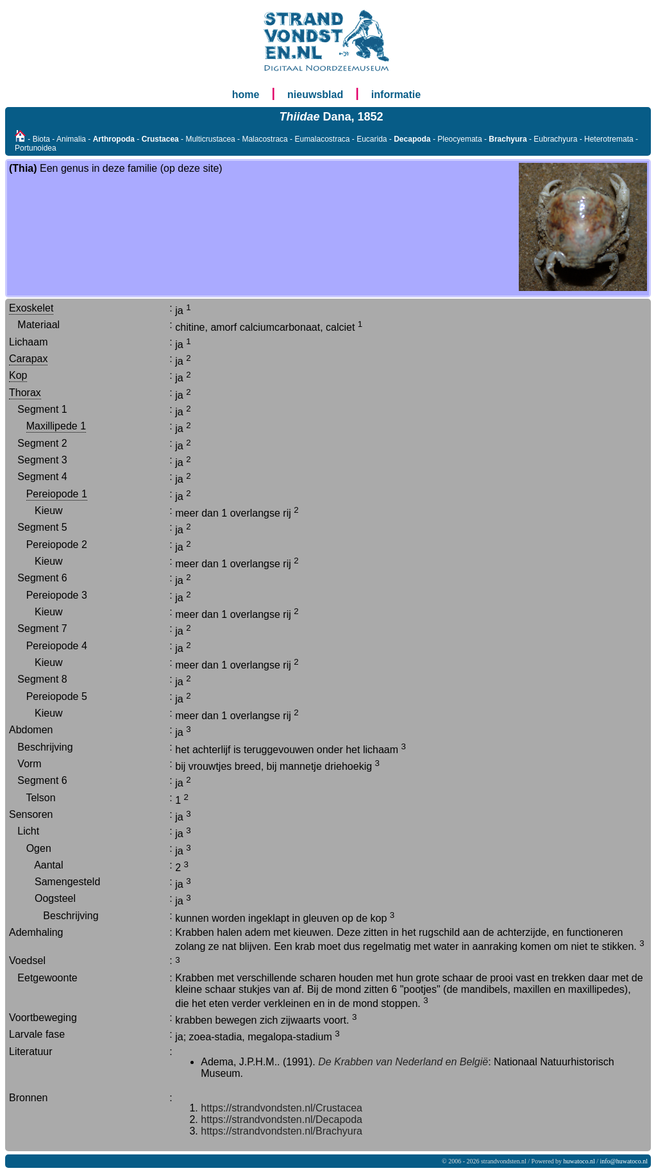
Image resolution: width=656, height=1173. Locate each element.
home (246, 94)
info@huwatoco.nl (624, 1161)
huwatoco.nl (579, 1161)
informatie (396, 94)
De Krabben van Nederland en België (403, 1061)
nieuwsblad (315, 94)
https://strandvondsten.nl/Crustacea (281, 1107)
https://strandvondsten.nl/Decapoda (281, 1119)
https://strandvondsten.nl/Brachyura (281, 1131)
